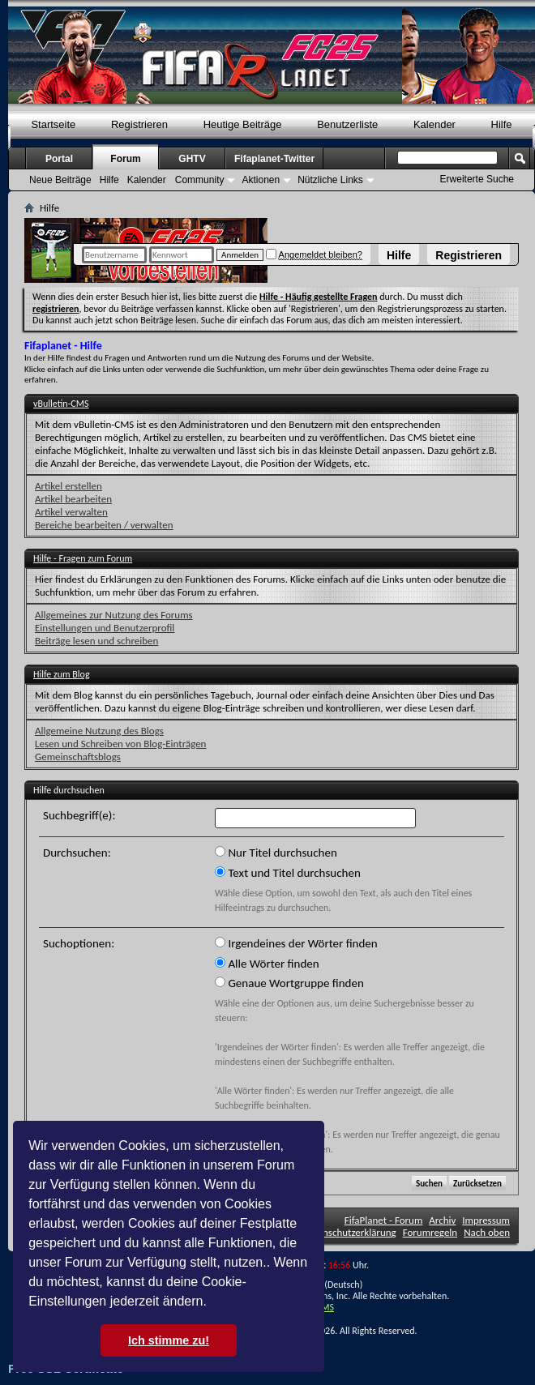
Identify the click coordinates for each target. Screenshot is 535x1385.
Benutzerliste (347, 124)
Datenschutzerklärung (349, 1232)
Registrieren (468, 255)
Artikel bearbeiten (73, 499)
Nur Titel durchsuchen (276, 852)
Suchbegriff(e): (79, 815)
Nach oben (487, 1232)
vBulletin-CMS (61, 403)
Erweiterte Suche (477, 179)
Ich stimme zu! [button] (168, 1340)
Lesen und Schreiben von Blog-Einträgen (120, 743)
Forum (125, 159)
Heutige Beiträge (242, 124)
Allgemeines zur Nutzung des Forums (114, 615)
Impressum (486, 1220)
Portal (59, 159)
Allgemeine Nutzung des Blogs (99, 731)
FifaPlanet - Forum (384, 1220)
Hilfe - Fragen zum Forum (82, 558)
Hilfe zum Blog (61, 674)
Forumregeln (430, 1232)
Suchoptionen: (78, 943)
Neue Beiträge (60, 180)
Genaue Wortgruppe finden (289, 983)
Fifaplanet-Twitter (274, 159)
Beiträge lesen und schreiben (96, 641)
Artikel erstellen (68, 486)
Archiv (442, 1220)
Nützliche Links (330, 180)
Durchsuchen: (77, 852)
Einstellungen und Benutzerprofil (104, 628)
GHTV (191, 159)
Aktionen (261, 180)
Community (200, 180)
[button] (212, 1303)
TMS (325, 1307)
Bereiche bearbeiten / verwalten (104, 525)
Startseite (53, 124)
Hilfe (399, 255)
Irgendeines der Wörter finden (296, 943)
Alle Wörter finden (267, 963)
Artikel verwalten (71, 512)
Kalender (434, 124)
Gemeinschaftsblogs (78, 756)
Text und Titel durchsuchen (288, 873)
